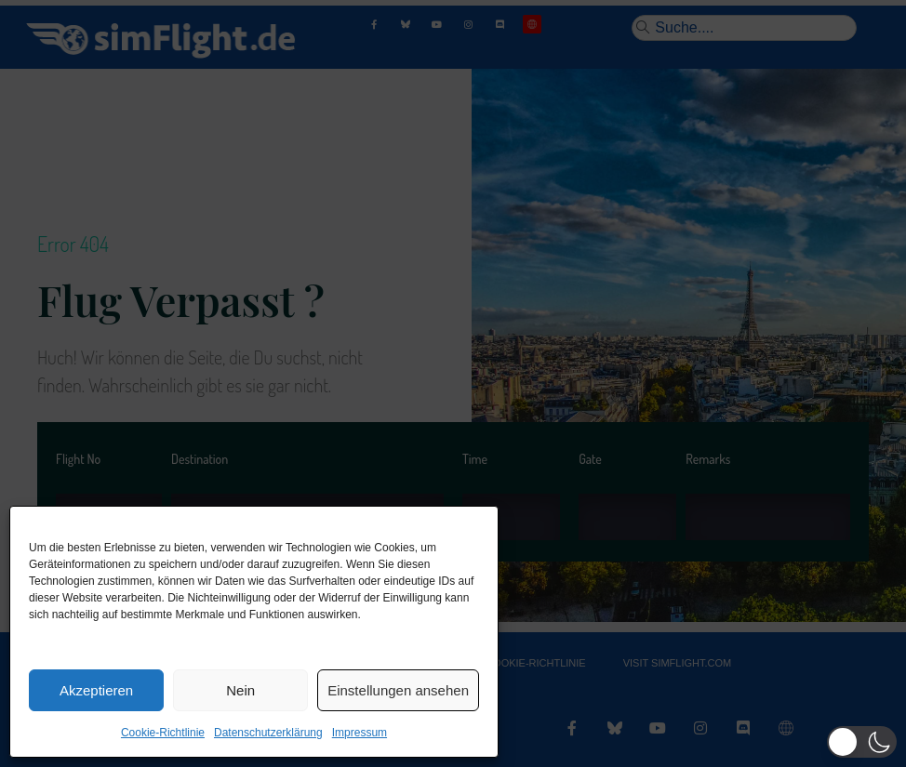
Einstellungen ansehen (398, 690)
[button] (862, 742)
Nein (240, 690)
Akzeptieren (96, 690)
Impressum (359, 732)
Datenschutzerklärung (268, 732)
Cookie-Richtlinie (163, 732)
